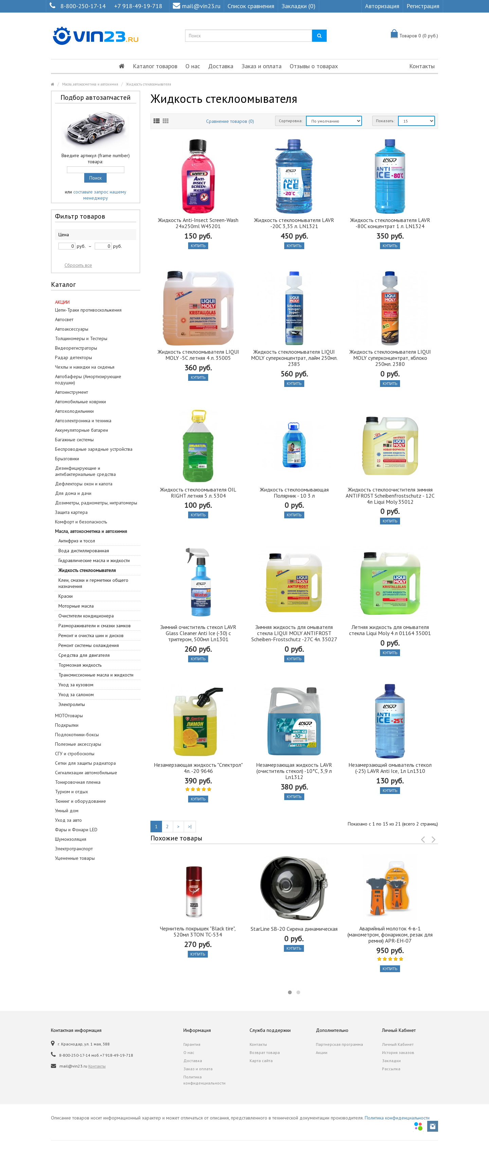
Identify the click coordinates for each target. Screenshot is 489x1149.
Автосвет (64, 319)
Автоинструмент (71, 392)
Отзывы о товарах (314, 66)
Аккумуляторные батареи (81, 430)
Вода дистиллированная (83, 551)
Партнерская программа (339, 1044)
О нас (192, 66)
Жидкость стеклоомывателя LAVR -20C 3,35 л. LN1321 (294, 223)
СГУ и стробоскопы (74, 753)
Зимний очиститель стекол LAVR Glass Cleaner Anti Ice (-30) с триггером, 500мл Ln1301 (198, 633)
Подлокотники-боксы (77, 734)
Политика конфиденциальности (204, 1080)
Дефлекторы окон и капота (83, 484)
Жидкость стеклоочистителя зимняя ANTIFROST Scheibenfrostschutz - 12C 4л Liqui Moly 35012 (390, 495)
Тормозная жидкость (80, 665)
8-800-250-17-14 (83, 6)
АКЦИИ (62, 302)
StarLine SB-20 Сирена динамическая (294, 929)
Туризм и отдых (71, 792)
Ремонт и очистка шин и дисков (91, 635)
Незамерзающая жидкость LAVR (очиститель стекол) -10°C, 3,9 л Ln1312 (294, 771)
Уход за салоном (76, 694)
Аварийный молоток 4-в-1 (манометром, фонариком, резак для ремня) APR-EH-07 (390, 934)
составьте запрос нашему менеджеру (99, 195)
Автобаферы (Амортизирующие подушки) (88, 379)
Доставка (220, 66)
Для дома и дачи (73, 493)
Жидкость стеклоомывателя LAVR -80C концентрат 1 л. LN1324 (390, 223)
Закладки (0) (298, 6)
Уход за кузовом (75, 685)
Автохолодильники (74, 411)
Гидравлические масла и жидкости (94, 560)
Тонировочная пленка (78, 782)
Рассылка (391, 1068)
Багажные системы (74, 440)
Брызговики (67, 459)
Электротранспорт (74, 849)
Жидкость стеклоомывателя (148, 84)
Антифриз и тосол (76, 541)
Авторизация (382, 6)
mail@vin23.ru (196, 6)
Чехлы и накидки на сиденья (84, 367)
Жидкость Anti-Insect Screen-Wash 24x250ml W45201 (198, 223)
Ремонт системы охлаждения (88, 645)
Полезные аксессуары (78, 744)
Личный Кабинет (398, 1044)
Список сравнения (251, 6)
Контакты (422, 66)
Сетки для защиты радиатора (85, 763)
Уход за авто (68, 820)
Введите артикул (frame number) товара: (95, 158)
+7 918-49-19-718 (138, 6)
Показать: (385, 120)
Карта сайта (261, 1060)
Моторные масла (76, 606)
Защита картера (71, 512)
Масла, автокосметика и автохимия (90, 84)
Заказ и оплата (261, 66)
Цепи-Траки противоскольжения (88, 310)
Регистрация (422, 6)
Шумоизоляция (70, 839)
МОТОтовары (69, 715)
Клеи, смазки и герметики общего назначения (93, 583)
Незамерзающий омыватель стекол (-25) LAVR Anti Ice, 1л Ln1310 (390, 768)
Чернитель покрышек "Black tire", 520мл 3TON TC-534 (198, 931)
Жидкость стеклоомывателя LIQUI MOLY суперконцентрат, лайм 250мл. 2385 (294, 358)
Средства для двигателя (84, 655)
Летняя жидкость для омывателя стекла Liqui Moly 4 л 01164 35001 (390, 630)
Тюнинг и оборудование (80, 801)
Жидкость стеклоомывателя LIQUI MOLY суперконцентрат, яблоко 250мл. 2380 (390, 358)
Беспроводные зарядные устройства (93, 449)
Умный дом (66, 811)
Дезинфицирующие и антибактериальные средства (85, 471)
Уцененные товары (75, 858)
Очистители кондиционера (86, 616)
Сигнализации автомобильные (86, 773)
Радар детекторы (73, 357)
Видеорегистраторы (76, 348)
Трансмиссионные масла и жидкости (95, 675)
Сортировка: (291, 120)
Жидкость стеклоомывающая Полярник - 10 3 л (294, 492)
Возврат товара (265, 1052)
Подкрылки (66, 725)
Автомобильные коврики (80, 402)
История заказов (398, 1052)
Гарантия (191, 1044)
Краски (65, 596)
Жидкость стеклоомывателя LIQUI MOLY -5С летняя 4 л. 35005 (198, 355)
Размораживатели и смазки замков (94, 626)
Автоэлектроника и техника (83, 421)
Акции (321, 1052)
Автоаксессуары (71, 329)
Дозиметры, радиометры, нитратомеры (96, 503)
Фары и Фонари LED (76, 830)
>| (190, 826)
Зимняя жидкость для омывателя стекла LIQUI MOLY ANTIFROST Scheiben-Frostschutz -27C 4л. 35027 (294, 633)
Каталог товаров (155, 66)
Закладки (391, 1060)
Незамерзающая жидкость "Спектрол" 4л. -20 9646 (198, 768)
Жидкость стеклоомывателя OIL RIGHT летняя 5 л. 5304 (198, 492)
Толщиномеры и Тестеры (81, 338)
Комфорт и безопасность (81, 522)
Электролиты (71, 704)
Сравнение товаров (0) (230, 121)
